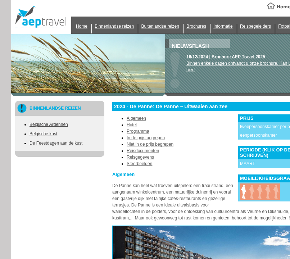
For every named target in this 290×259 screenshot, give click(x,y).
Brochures (196, 26)
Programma (138, 131)
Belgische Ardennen (49, 124)
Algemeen (136, 118)
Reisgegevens (140, 157)
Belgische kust (43, 133)
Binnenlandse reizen (114, 26)
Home (81, 26)
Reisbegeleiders (255, 26)
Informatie (222, 26)
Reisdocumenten (143, 150)
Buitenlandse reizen (160, 26)
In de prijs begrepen (146, 137)
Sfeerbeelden (139, 163)
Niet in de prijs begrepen (150, 144)
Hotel (132, 124)
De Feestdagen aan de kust (56, 143)
